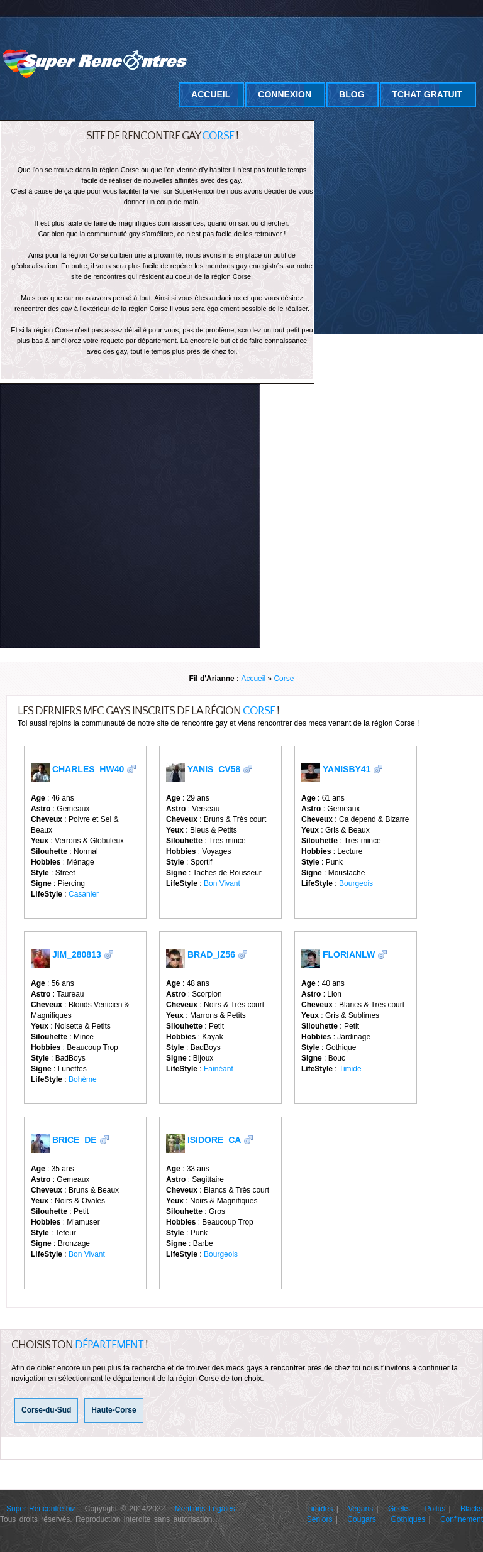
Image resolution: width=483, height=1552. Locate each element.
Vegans (360, 1508)
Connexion (284, 94)
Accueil (210, 94)
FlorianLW (349, 954)
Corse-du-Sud (46, 1410)
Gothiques (408, 1519)
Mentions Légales (205, 1508)
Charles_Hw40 (88, 769)
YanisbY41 (347, 769)
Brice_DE (74, 1140)
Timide (350, 1068)
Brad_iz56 (211, 954)
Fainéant (218, 1068)
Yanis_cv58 (213, 769)
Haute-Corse (113, 1410)
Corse (284, 678)
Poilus (435, 1508)
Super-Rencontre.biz (40, 1508)
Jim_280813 (76, 954)
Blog (351, 94)
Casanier (84, 894)
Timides (320, 1508)
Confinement (461, 1519)
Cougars (361, 1519)
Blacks (471, 1508)
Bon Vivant (222, 883)
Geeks (399, 1508)
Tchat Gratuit (427, 94)
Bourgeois (356, 883)
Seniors (320, 1519)
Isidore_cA (214, 1140)
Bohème (83, 1079)
